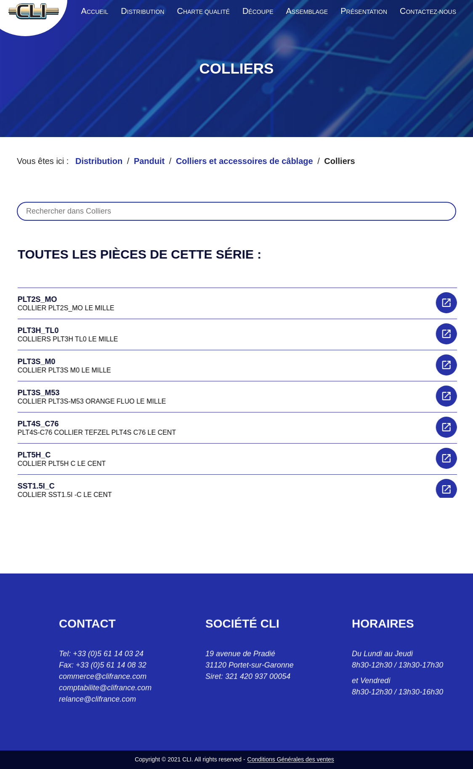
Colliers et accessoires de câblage (244, 161)
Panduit (149, 161)
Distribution (98, 161)
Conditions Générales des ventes (290, 759)
